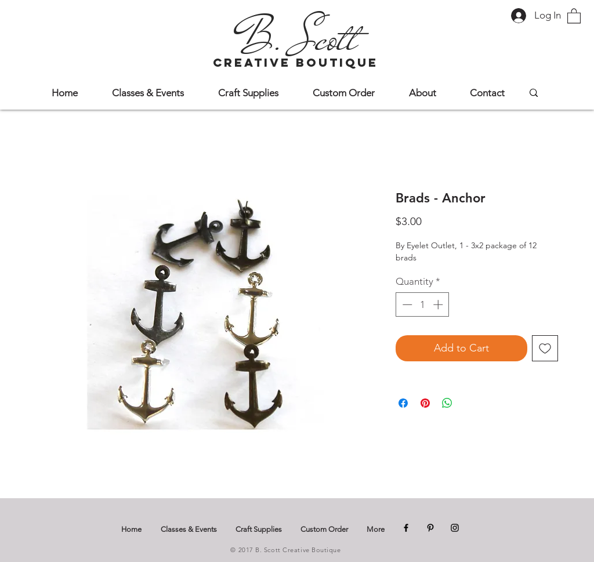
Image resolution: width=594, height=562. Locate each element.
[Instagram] (455, 528)
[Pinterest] (430, 528)
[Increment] (439, 304)
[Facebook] (406, 528)
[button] (574, 15)
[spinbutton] (422, 304)
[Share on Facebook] (403, 403)
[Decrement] (406, 304)
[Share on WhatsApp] (447, 403)
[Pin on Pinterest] (425, 403)
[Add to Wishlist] (545, 348)
